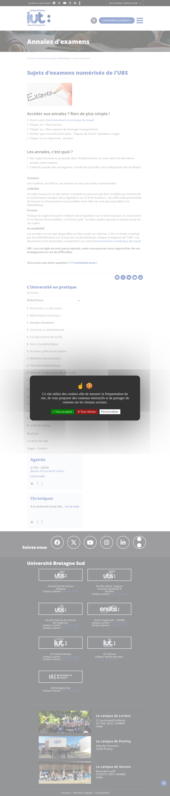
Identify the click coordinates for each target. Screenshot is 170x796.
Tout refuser (87, 411)
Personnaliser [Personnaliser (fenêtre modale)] (110, 411)
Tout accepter (62, 411)
